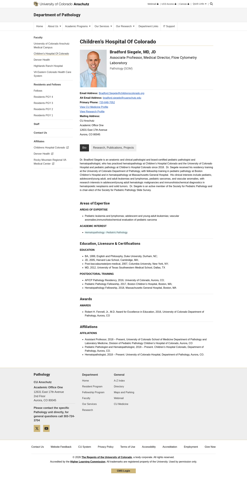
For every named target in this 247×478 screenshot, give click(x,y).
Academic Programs (78, 26)
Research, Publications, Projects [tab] (113, 147)
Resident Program (92, 386)
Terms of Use (127, 446)
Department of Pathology (57, 14)
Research (87, 410)
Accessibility (149, 446)
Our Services (103, 26)
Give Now (210, 446)
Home (85, 380)
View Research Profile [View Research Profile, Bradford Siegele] (92, 111)
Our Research (125, 26)
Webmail (119, 398)
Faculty (86, 398)
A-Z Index (119, 380)
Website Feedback (61, 446)
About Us (54, 26)
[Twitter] (38, 433)
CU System (84, 446)
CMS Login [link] (123, 470)
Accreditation (170, 446)
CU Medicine (121, 404)
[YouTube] (47, 433)
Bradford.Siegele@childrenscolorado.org (121, 93)
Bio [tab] (84, 147)
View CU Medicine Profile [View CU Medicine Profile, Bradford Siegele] (94, 107)
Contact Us (37, 446)
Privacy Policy (106, 446)
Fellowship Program (93, 392)
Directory (119, 386)
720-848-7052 (107, 102)
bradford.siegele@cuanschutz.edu (122, 97)
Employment (191, 446)
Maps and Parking (124, 392)
